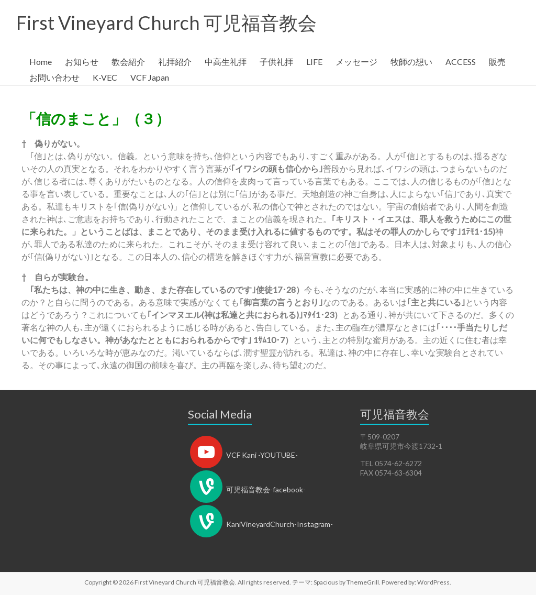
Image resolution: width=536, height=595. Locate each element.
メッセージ (356, 62)
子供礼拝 (276, 62)
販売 (497, 62)
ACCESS (460, 62)
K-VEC (105, 77)
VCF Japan (149, 77)
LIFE (314, 62)
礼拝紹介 (175, 62)
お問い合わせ (54, 77)
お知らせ (81, 62)
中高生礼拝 (226, 62)
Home (40, 62)
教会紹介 (128, 62)
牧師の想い (411, 62)
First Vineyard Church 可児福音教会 (166, 22)
